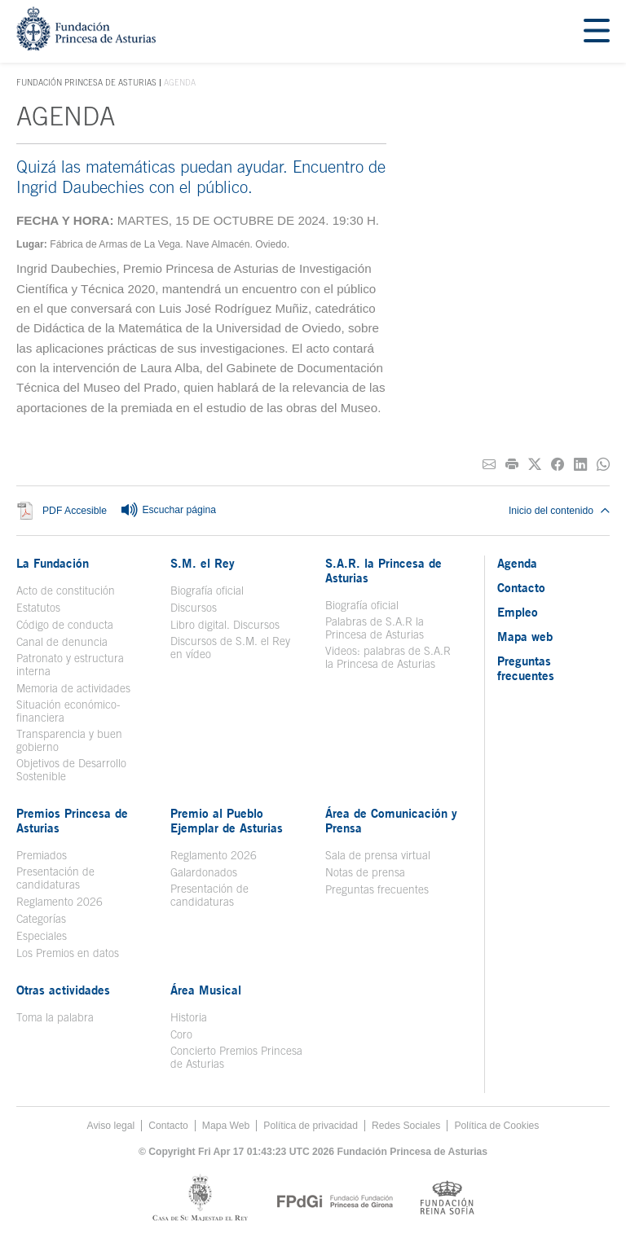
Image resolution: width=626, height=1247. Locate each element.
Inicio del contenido (559, 510)
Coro (181, 1034)
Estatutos (38, 607)
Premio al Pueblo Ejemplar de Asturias (226, 820)
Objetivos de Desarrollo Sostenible (71, 770)
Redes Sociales (406, 1125)
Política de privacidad (310, 1125)
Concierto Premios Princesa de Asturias (236, 1057)
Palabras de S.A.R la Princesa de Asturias (374, 628)
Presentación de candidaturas (55, 878)
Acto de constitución (65, 590)
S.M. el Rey (202, 562)
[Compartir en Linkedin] (580, 464)
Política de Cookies (496, 1125)
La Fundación (52, 562)
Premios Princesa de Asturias (72, 820)
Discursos (193, 607)
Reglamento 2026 (59, 901)
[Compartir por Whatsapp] (603, 464)
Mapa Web (226, 1125)
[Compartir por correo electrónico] (489, 464)
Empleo (517, 611)
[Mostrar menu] (597, 31)
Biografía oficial (207, 590)
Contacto (521, 587)
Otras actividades (63, 989)
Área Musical (205, 989)
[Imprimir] (511, 464)
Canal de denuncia (62, 641)
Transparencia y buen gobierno (69, 740)
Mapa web (525, 636)
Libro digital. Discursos (225, 624)
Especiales (41, 935)
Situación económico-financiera (68, 711)
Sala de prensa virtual (377, 855)
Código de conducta (64, 624)
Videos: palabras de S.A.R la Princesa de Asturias (388, 657)
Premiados (41, 855)
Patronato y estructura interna (70, 665)
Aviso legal (111, 1125)
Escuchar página (168, 510)
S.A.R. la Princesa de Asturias (383, 570)
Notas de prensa (365, 872)
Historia (188, 1017)
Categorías (41, 918)
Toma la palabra (55, 1017)
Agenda (517, 562)
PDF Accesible (74, 510)
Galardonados (203, 872)
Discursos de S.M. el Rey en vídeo (230, 647)
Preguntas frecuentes (377, 889)
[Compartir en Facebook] (557, 464)
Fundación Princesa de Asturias (86, 83)
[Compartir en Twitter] (534, 464)
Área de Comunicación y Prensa (391, 820)
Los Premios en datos (67, 952)
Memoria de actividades (73, 688)
